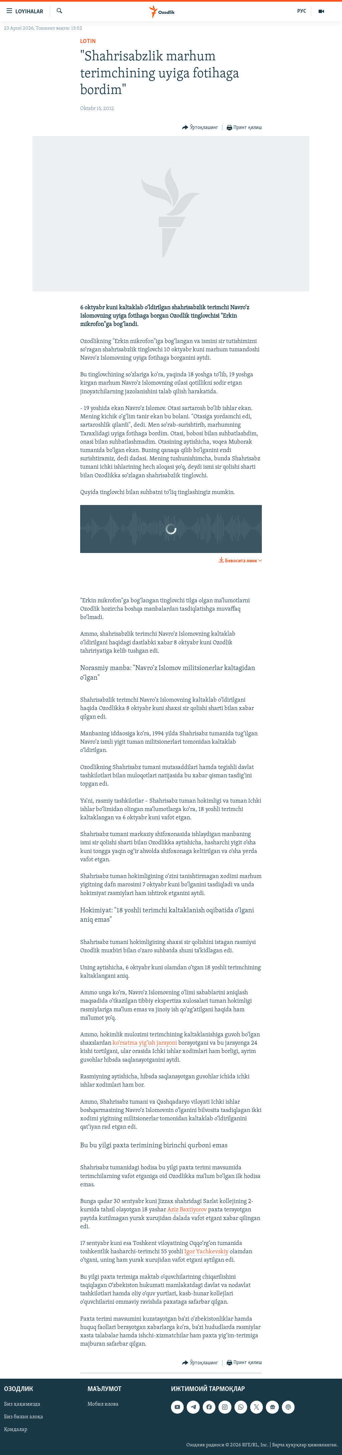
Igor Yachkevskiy (206, 1252)
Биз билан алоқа (23, 1417)
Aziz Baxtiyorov (187, 1210)
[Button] (200, 127)
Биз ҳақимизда (22, 1404)
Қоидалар (15, 1429)
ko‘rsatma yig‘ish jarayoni (145, 1043)
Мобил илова (103, 1404)
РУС (301, 11)
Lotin (88, 41)
